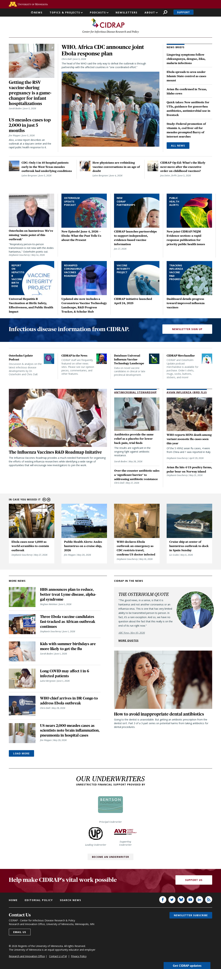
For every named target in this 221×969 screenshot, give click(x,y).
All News (178, 146)
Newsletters (127, 12)
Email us (19, 932)
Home (13, 900)
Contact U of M (58, 956)
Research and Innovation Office (27, 956)
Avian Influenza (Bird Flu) (187, 392)
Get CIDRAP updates (187, 965)
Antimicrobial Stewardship (135, 392)
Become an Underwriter (110, 857)
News (38, 12)
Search (165, 12)
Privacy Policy (78, 956)
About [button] (150, 12)
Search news (70, 900)
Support (183, 12)
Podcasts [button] (98, 12)
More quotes (128, 641)
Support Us (193, 880)
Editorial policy (39, 900)
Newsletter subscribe (191, 915)
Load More (21, 754)
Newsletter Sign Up (187, 329)
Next (48, 500)
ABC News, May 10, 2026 (131, 633)
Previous (44, 500)
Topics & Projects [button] (65, 12)
